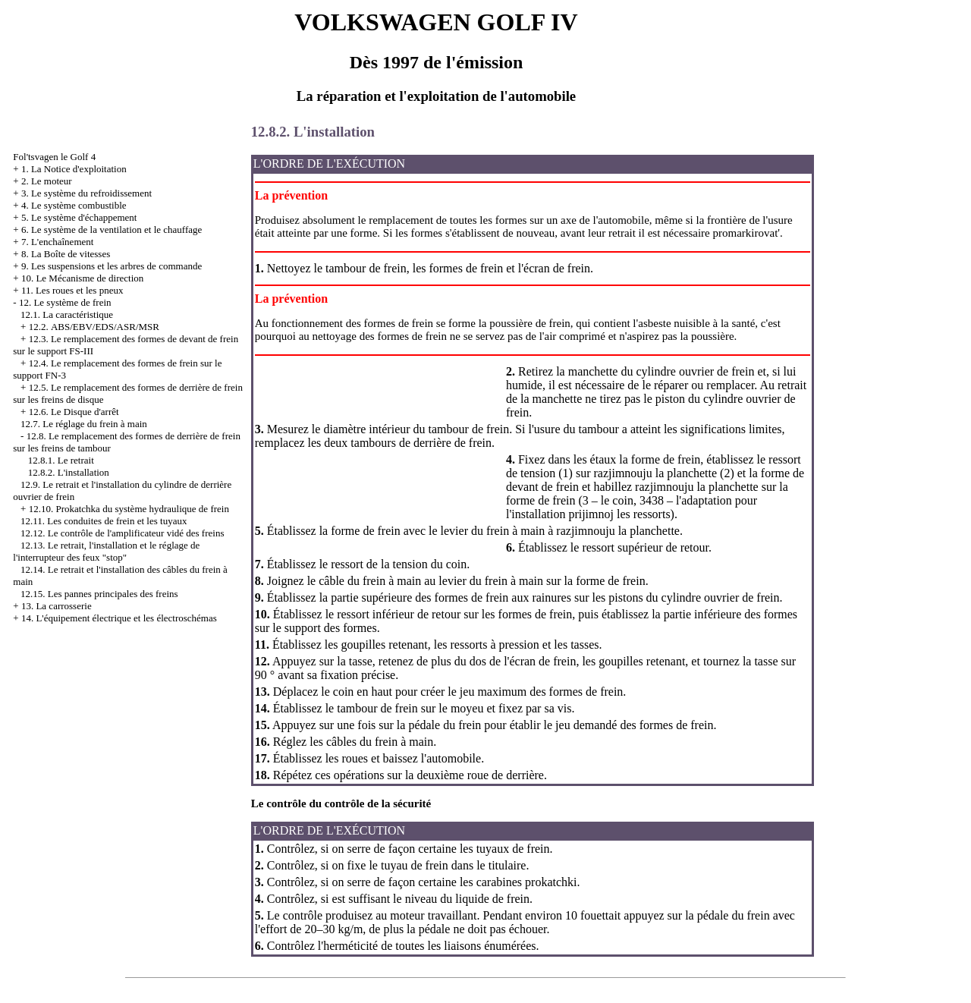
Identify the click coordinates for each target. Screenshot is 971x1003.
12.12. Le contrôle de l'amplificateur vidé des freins (122, 533)
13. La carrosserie (56, 606)
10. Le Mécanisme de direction (82, 278)
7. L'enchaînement (57, 241)
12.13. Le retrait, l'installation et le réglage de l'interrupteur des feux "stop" (106, 551)
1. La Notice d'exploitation (74, 169)
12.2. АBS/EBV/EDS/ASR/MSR (94, 326)
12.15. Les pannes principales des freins (99, 593)
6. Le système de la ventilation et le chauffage (111, 229)
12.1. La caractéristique (66, 314)
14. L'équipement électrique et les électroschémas (119, 618)
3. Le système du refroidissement (86, 193)
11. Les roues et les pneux (72, 290)
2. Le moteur (46, 181)
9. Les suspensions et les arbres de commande (111, 266)
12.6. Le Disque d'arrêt (74, 411)
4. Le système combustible (74, 205)
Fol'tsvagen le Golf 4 (54, 156)
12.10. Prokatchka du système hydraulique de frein (129, 508)
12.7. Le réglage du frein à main (83, 423)
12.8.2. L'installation (68, 472)
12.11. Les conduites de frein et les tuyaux (103, 521)
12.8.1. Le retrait (61, 460)
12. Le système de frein (65, 302)
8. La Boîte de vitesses (65, 253)
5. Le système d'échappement (79, 217)
